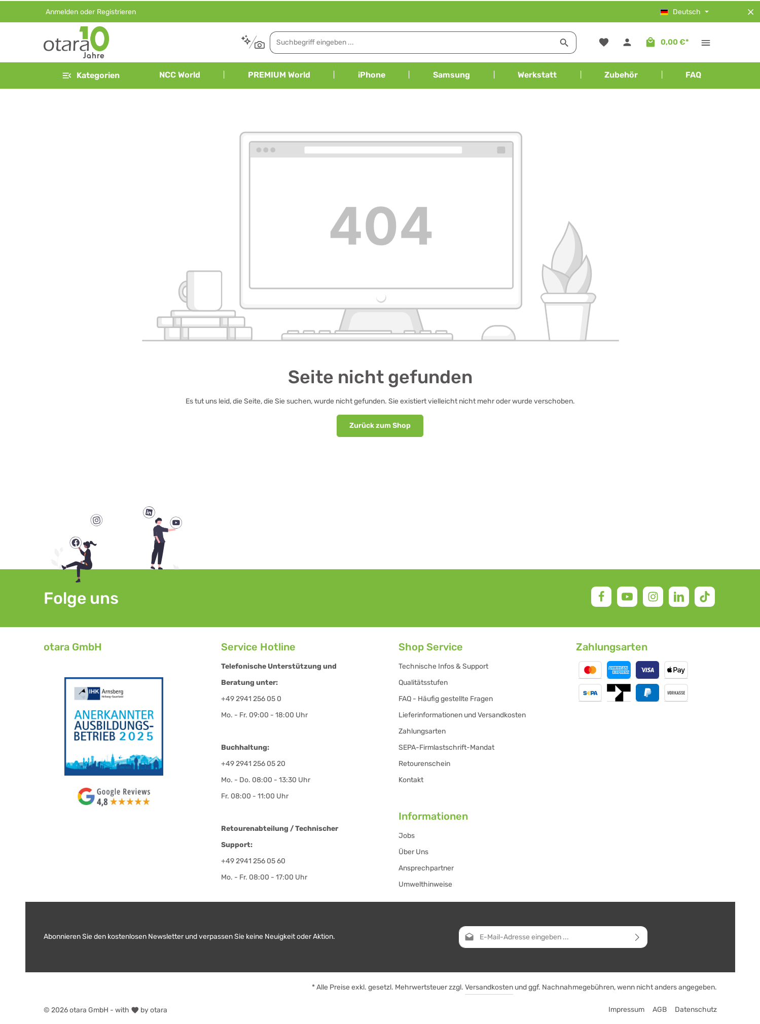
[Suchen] (536, 41)
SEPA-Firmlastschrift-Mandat (446, 746)
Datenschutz (696, 1008)
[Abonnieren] (637, 936)
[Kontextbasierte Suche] (224, 41)
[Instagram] (653, 596)
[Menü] (90, 75)
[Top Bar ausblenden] (750, 11)
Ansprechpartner (426, 867)
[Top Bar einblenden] (706, 42)
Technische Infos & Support (443, 665)
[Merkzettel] (603, 42)
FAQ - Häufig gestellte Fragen (446, 697)
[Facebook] (601, 596)
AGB (660, 1008)
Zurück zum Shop (380, 425)
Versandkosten (489, 986)
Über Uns (413, 851)
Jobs (407, 834)
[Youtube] (627, 596)
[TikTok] (705, 596)
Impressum (626, 1008)
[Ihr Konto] (627, 42)
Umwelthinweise (425, 883)
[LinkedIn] (679, 596)
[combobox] (383, 41)
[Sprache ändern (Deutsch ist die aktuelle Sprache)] (684, 11)
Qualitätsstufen (423, 681)
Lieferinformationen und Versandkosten (462, 714)
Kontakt (411, 779)
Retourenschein (424, 762)
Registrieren (116, 11)
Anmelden (62, 11)
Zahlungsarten (422, 730)
